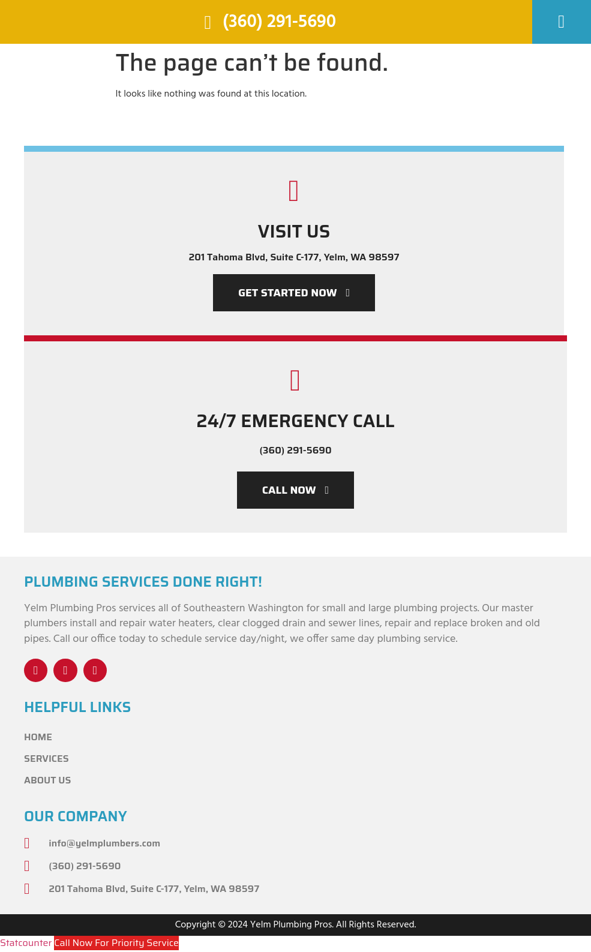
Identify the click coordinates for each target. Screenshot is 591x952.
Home (38, 737)
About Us (47, 780)
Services (46, 759)
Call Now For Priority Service (116, 943)
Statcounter (26, 943)
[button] (561, 22)
